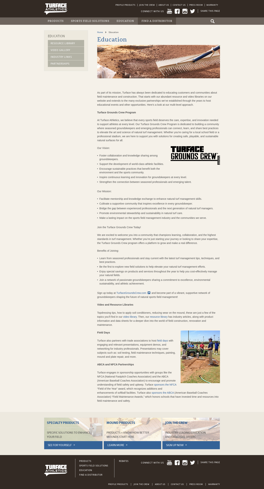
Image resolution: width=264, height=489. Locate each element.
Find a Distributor (157, 21)
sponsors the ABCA (163, 392)
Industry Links (61, 57)
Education (125, 21)
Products (56, 21)
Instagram (184, 11)
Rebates (124, 461)
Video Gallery (60, 50)
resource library (158, 316)
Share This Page (210, 11)
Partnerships (60, 63)
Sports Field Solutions (90, 21)
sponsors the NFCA (165, 384)
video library (130, 316)
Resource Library (63, 43)
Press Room (196, 5)
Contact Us (179, 5)
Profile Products (125, 5)
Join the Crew (147, 5)
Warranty (212, 5)
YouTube (169, 11)
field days (162, 340)
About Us (164, 5)
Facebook (177, 11)
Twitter (192, 11)
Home (100, 32)
